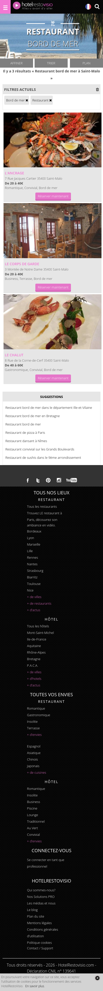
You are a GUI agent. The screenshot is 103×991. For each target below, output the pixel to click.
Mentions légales (39, 923)
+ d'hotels (34, 678)
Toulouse (34, 583)
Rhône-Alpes (36, 652)
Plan (86, 63)
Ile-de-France (36, 639)
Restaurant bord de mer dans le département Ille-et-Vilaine (48, 407)
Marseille (33, 544)
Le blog (32, 909)
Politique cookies (39, 942)
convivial (33, 834)
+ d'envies (34, 734)
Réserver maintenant (53, 196)
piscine (32, 808)
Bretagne (33, 659)
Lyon (30, 537)
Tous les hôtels (38, 626)
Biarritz (32, 577)
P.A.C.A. (32, 665)
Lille (30, 551)
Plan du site (35, 916)
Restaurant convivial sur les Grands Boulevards (39, 449)
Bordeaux (34, 531)
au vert (32, 828)
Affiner (16, 63)
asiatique (34, 753)
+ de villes (34, 597)
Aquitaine (34, 646)
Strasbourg (35, 570)
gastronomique (38, 715)
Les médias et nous (41, 903)
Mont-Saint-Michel (40, 632)
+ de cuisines (36, 772)
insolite (32, 721)
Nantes (32, 564)
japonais (33, 766)
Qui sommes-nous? (41, 890)
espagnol (33, 746)
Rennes (32, 557)
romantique (36, 708)
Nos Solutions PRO (41, 896)
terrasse (33, 728)
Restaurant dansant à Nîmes (26, 441)
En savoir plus (34, 986)
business (33, 801)
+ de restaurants (39, 603)
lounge (32, 815)
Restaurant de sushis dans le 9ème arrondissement (43, 457)
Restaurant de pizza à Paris (25, 432)
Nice (30, 590)
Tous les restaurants (42, 506)
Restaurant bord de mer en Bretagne (32, 416)
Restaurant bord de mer (23, 424)
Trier (51, 63)
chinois (32, 759)
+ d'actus (33, 610)
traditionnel (36, 821)
